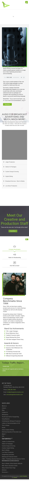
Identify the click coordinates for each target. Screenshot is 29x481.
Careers (4, 427)
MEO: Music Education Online (9, 472)
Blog (3, 429)
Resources (5, 479)
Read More (8, 231)
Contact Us (5, 431)
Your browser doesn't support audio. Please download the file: (14, 53)
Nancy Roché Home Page (8, 474)
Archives (4, 476)
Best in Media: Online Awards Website (12, 470)
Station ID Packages (7, 455)
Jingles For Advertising (8, 453)
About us (4, 424)
